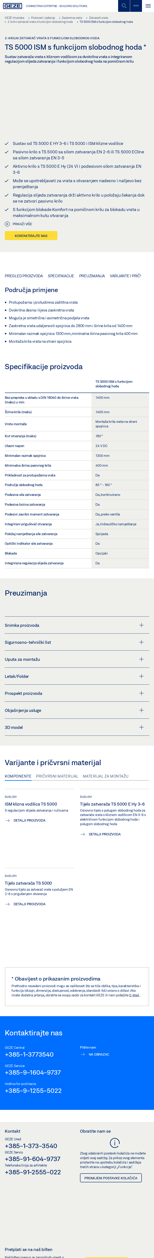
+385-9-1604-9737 (33, 1072)
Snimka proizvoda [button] (74, 625)
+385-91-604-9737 (32, 1158)
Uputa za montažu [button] (74, 659)
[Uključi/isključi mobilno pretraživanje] (124, 6)
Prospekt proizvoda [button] (74, 693)
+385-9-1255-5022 (33, 1090)
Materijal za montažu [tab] (106, 776)
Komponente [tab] (18, 776)
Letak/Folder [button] (74, 676)
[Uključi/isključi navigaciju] (148, 6)
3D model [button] (74, 727)
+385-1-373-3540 (31, 1145)
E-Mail (134, 995)
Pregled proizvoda (24, 276)
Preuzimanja (92, 276)
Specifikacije (61, 276)
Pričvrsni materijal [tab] (57, 776)
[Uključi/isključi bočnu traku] (136, 6)
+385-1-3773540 (29, 1054)
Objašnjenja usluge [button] (74, 710)
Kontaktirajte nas (31, 236)
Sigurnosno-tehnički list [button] (74, 642)
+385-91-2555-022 (33, 1172)
